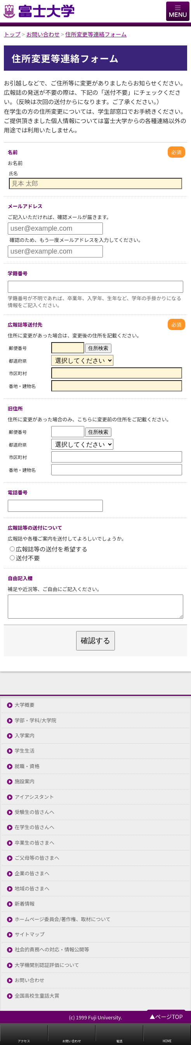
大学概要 (25, 705)
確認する (95, 640)
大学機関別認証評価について (47, 965)
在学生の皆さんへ (34, 827)
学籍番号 (18, 273)
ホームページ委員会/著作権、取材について (63, 919)
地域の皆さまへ (32, 888)
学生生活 (25, 750)
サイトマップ (30, 934)
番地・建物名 (22, 386)
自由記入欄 (20, 578)
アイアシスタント (34, 797)
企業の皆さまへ (32, 873)
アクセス (24, 1041)
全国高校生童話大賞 (37, 995)
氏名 (13, 173)
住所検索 (98, 348)
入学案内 (25, 735)
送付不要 (25, 557)
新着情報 (25, 903)
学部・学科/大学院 (35, 720)
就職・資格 (27, 766)
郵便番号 (18, 348)
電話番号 (18, 492)
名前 (13, 152)
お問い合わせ (30, 980)
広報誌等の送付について (35, 527)
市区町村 (18, 373)
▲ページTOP (165, 1016)
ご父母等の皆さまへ (37, 858)
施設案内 (25, 781)
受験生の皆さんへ (34, 812)
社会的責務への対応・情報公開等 (52, 949)
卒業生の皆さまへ (34, 842)
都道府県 (18, 361)
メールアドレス (25, 206)
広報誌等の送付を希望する (48, 548)
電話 (119, 1041)
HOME (167, 1041)
